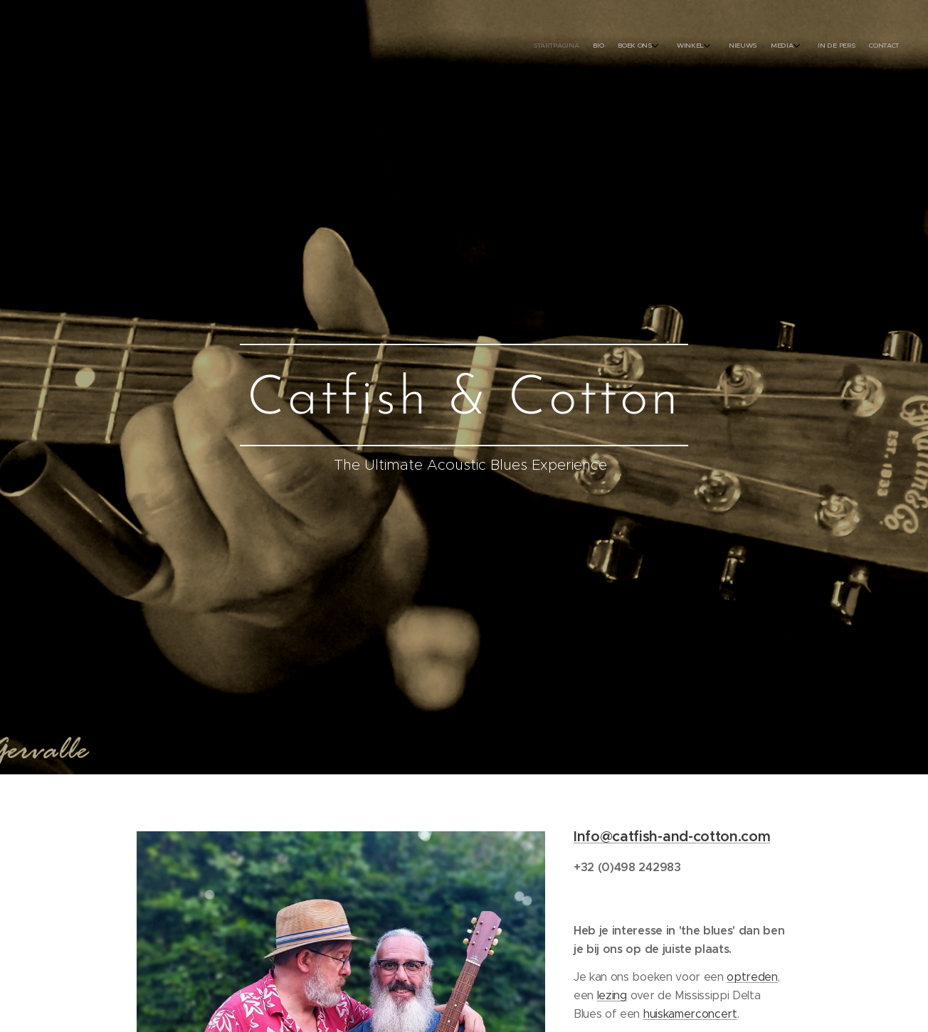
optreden (752, 977)
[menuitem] (769, 46)
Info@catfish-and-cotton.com (672, 837)
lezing (612, 994)
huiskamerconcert (690, 1013)
